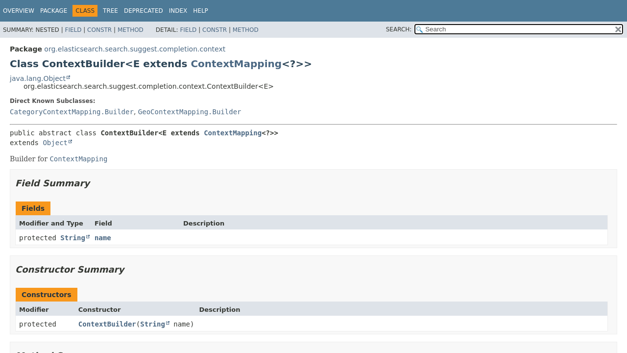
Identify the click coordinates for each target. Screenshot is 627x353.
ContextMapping (236, 64)
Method (131, 29)
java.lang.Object (38, 78)
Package (53, 10)
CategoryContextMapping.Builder (72, 112)
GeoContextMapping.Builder (189, 112)
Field (73, 29)
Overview (18, 10)
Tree (110, 10)
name (103, 238)
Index (178, 10)
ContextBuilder (107, 324)
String (72, 238)
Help (200, 10)
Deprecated (143, 10)
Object (55, 143)
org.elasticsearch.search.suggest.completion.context (134, 49)
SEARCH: (399, 29)
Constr (99, 29)
